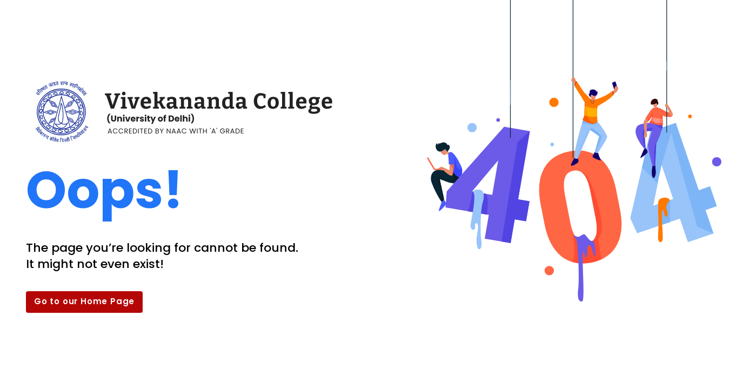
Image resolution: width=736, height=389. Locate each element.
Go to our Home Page (84, 301)
